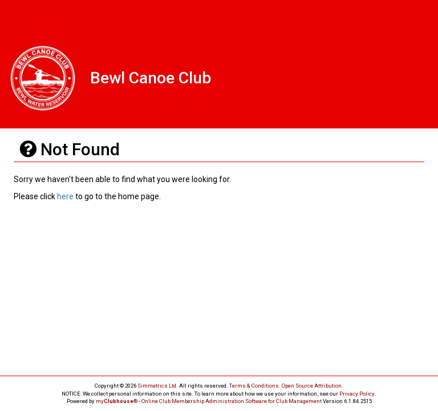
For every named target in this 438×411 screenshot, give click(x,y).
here (65, 196)
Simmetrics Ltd (156, 385)
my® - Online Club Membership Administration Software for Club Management (209, 401)
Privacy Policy (357, 393)
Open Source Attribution (312, 385)
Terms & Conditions (254, 385)
